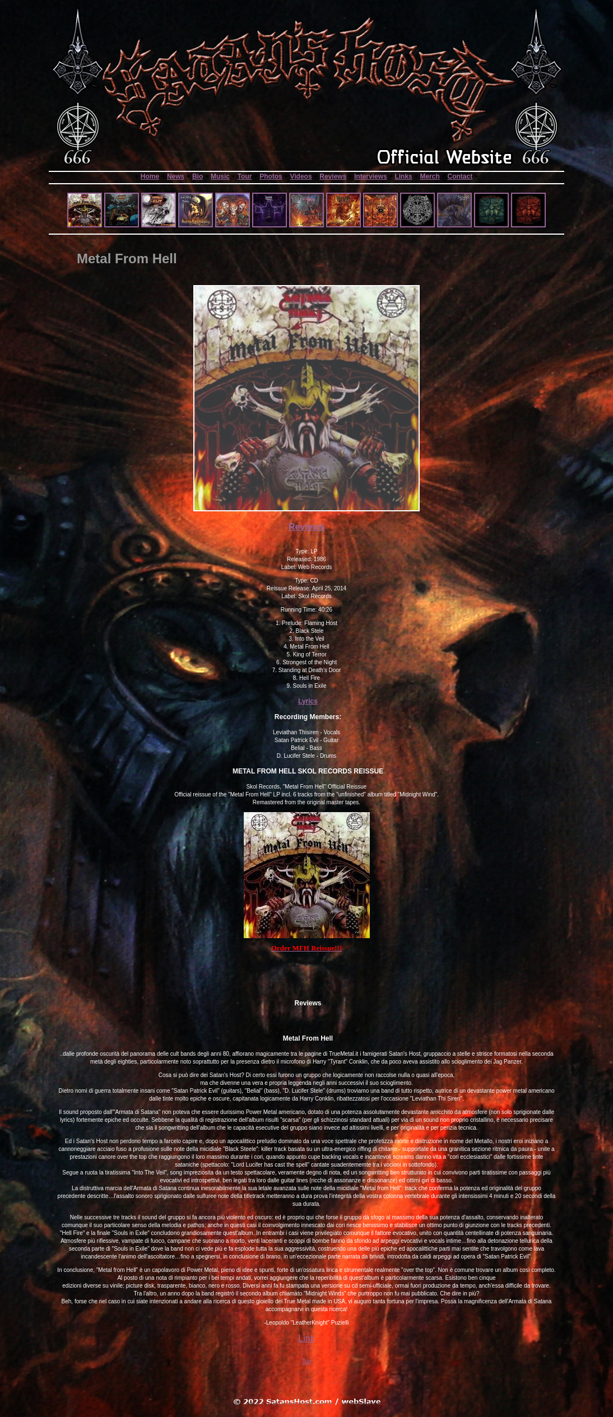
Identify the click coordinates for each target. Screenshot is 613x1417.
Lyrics (308, 701)
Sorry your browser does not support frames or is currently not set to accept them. (306, 205)
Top (306, 1361)
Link (306, 1338)
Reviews (306, 527)
